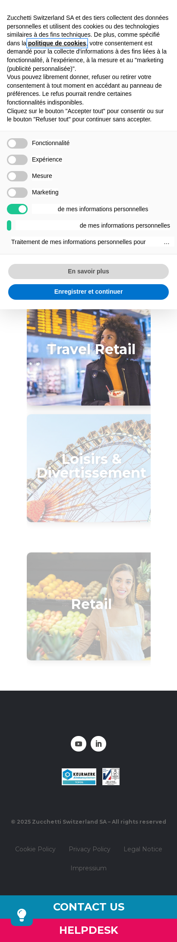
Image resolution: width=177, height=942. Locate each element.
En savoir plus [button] (88, 271)
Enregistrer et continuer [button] (88, 291)
